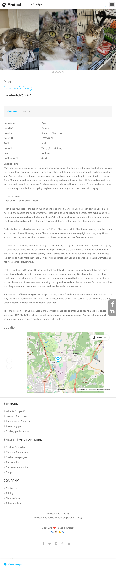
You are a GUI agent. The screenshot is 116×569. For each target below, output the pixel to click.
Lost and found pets (16, 416)
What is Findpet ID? (16, 411)
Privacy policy (13, 503)
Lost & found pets (35, 4)
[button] (56, 356)
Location (25, 111)
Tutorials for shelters (17, 452)
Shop (9, 472)
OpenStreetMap (94, 390)
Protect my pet (13, 426)
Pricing (9, 493)
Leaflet (82, 390)
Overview (12, 111)
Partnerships (12, 462)
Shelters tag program (17, 457)
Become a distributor (17, 467)
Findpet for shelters (16, 447)
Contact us (12, 488)
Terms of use (13, 498)
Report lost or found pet (18, 421)
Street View (102, 337)
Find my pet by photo (17, 431)
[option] (19, 39)
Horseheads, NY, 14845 (17, 95)
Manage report (13, 564)
